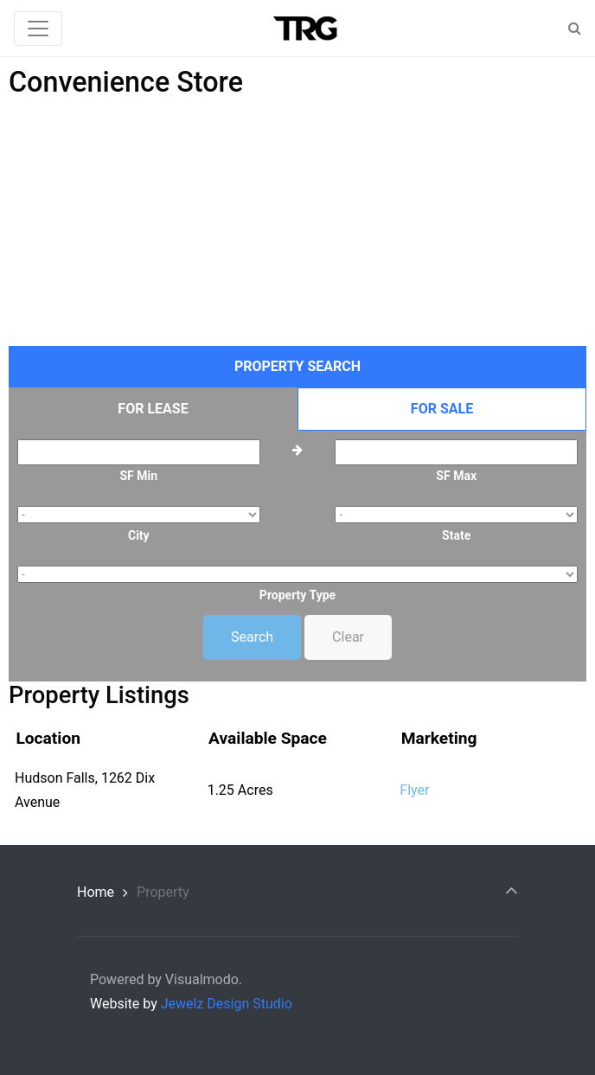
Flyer (414, 790)
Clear (348, 637)
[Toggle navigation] (38, 28)
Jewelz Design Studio (226, 1003)
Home (95, 892)
